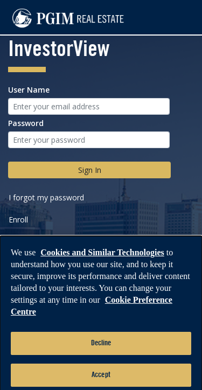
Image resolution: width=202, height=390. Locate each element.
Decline (101, 346)
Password (26, 123)
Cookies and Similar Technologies (102, 255)
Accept (101, 377)
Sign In (89, 170)
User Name (29, 90)
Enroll (18, 219)
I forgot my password (46, 197)
